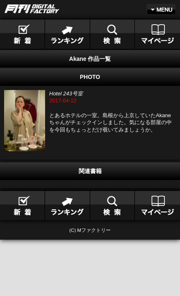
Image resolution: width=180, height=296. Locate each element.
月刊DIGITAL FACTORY (32, 9)
